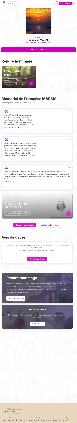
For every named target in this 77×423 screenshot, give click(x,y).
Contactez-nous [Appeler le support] (37, 327)
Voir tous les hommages (50, 228)
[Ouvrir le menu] (73, 3)
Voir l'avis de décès (33, 259)
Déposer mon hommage (25, 228)
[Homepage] (38, 21)
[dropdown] (69, 114)
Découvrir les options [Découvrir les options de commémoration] (16, 302)
